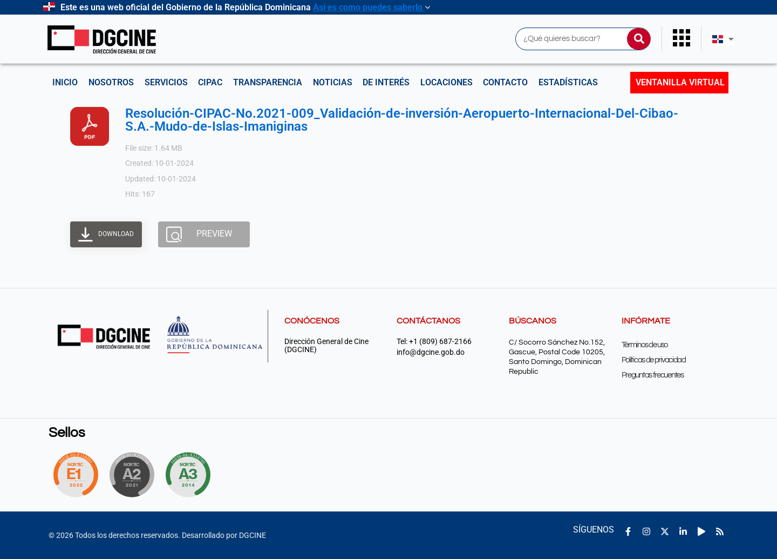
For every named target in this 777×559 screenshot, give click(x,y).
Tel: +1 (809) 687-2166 (434, 342)
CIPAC (211, 82)
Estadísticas (568, 82)
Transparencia (268, 82)
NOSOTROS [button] (111, 82)
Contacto (505, 82)
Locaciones (447, 82)
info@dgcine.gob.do (431, 352)
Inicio (65, 82)
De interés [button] (386, 82)
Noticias (332, 82)
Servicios (166, 82)
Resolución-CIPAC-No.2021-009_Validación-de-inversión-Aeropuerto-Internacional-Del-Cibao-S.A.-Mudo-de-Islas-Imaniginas (401, 120)
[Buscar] (639, 39)
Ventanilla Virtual (680, 82)
